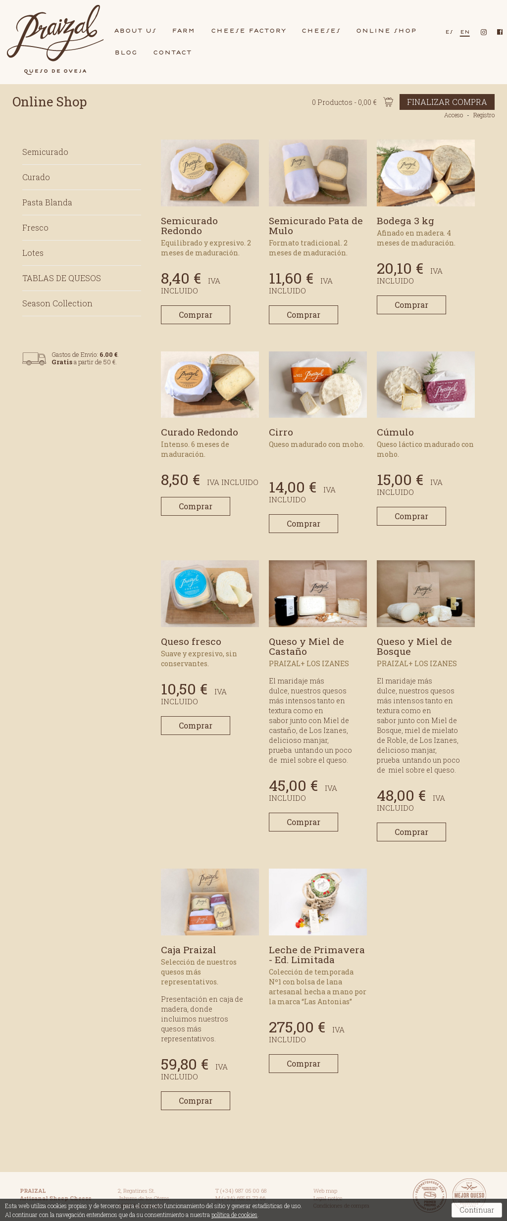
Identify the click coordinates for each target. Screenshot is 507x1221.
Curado (36, 177)
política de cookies (234, 1215)
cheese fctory (248, 30)
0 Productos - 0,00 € (403, 102)
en (465, 31)
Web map (325, 1190)
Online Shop (49, 101)
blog (126, 52)
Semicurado (45, 152)
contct (172, 52)
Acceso (453, 115)
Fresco (35, 227)
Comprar (195, 314)
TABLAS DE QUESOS (61, 278)
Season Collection (57, 303)
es (449, 31)
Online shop (386, 30)
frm (183, 30)
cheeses (321, 30)
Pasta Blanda (47, 202)
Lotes (33, 252)
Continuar (476, 1210)
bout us (135, 30)
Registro (484, 115)
